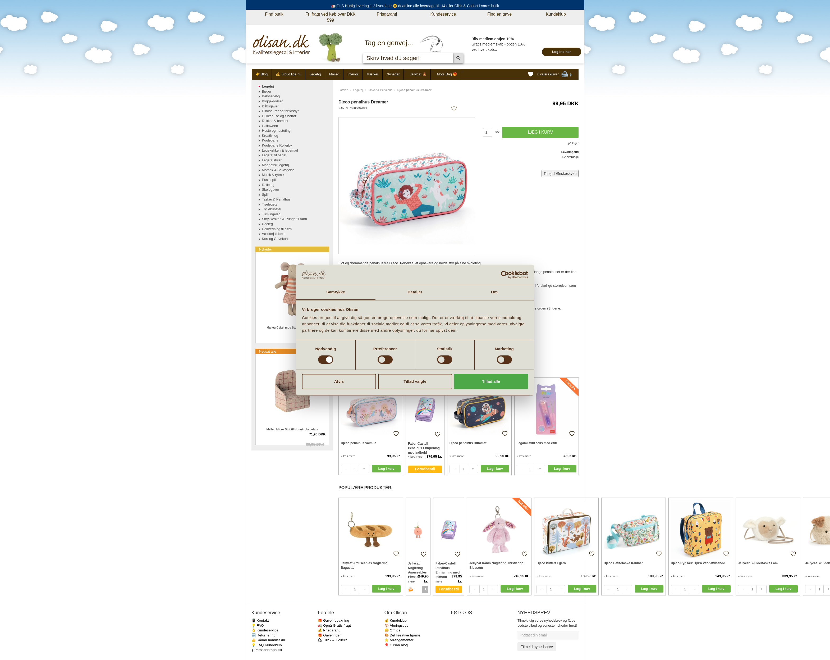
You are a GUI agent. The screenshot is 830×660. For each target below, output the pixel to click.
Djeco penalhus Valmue (358, 443)
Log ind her (561, 52)
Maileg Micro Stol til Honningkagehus (292, 429)
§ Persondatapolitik (266, 650)
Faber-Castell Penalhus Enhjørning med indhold (424, 448)
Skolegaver (270, 190)
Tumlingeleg (271, 214)
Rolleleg (268, 185)
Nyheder (393, 74)
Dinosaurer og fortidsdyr (280, 111)
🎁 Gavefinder (329, 635)
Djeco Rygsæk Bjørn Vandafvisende (698, 563)
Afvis (339, 381)
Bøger (266, 91)
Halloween (270, 126)
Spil (265, 195)
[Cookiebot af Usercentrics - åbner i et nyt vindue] (505, 275)
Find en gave (499, 14)
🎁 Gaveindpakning (333, 620)
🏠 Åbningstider (397, 625)
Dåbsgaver (270, 106)
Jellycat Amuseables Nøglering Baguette (364, 565)
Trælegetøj (270, 204)
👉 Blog (262, 74)
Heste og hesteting (276, 131)
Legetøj (315, 74)
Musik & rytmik (273, 175)
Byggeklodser (272, 101)
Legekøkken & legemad (280, 150)
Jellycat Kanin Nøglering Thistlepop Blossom (496, 565)
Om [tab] (494, 292)
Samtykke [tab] (335, 292)
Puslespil (269, 180)
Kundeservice (443, 14)
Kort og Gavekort (275, 239)
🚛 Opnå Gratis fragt (334, 625)
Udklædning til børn (277, 229)
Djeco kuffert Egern (551, 563)
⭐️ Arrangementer (399, 640)
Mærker (372, 74)
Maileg (334, 74)
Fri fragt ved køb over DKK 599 (330, 17)
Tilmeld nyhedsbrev (537, 647)
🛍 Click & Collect (332, 640)
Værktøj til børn (274, 234)
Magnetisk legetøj (275, 165)
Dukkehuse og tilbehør (279, 116)
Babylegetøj (271, 96)
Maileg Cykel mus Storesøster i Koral (292, 327)
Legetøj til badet (274, 155)
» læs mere (348, 456)
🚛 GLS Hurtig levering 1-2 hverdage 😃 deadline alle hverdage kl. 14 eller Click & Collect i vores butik (415, 6)
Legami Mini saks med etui (537, 443)
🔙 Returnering (263, 635)
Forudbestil (425, 469)
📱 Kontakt (260, 620)
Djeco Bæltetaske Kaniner (623, 563)
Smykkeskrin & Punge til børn (284, 219)
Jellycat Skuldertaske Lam (758, 563)
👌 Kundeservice (265, 630)
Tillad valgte (414, 381)
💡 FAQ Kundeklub (266, 645)
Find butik (274, 14)
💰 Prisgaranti (329, 630)
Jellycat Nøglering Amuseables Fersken (417, 568)
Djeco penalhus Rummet (468, 443)
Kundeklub (556, 14)
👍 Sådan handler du (268, 640)
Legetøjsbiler (272, 160)
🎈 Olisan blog (396, 645)
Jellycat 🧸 (418, 74)
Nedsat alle (267, 351)
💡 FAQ (257, 625)
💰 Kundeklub (395, 620)
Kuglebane (270, 140)
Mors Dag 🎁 (447, 74)
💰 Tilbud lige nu (288, 74)
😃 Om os (392, 630)
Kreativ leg (270, 136)
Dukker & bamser (275, 121)
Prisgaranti (387, 14)
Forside (343, 90)
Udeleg (267, 224)
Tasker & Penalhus (380, 90)
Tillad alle (491, 381)
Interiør (352, 74)
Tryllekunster (272, 209)
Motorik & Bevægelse (278, 170)
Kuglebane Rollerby (277, 145)
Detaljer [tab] (415, 292)
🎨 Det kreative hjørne (402, 635)
